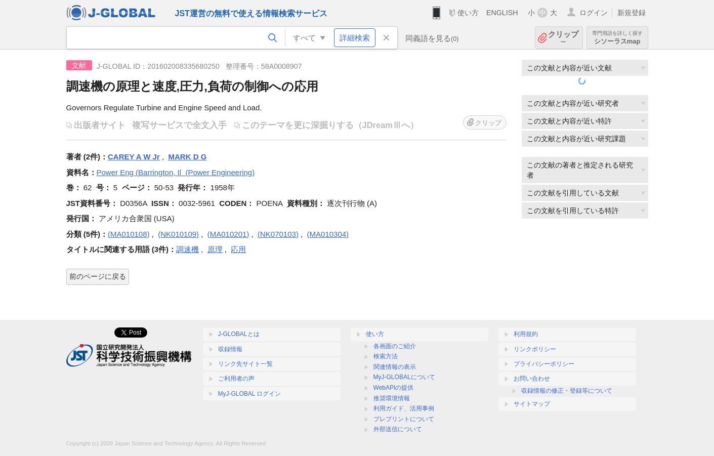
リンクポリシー (535, 349)
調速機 (187, 249)
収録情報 (230, 349)
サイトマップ (532, 403)
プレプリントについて (403, 419)
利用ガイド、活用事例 (403, 408)
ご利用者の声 (236, 378)
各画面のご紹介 (394, 346)
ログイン (593, 13)
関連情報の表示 (394, 366)
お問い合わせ (532, 378)
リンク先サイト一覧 (245, 363)
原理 (215, 249)
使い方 (468, 13)
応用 (238, 249)
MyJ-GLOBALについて (404, 377)
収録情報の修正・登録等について (566, 390)
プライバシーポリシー (544, 363)
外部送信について (397, 429)
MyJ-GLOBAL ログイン (249, 393)
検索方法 (385, 356)
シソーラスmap (617, 37)
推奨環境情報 (391, 398)
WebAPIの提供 (393, 387)
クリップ (563, 38)
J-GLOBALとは (239, 334)
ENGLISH (502, 13)
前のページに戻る (97, 276)
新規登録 (631, 13)
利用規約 (526, 334)
